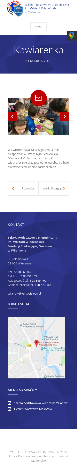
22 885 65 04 (22, 272)
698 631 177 (29, 276)
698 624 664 (43, 285)
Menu (40, 26)
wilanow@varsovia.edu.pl (24, 293)
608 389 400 (38, 280)
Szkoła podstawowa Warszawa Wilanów (41, 403)
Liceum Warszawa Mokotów (33, 409)
